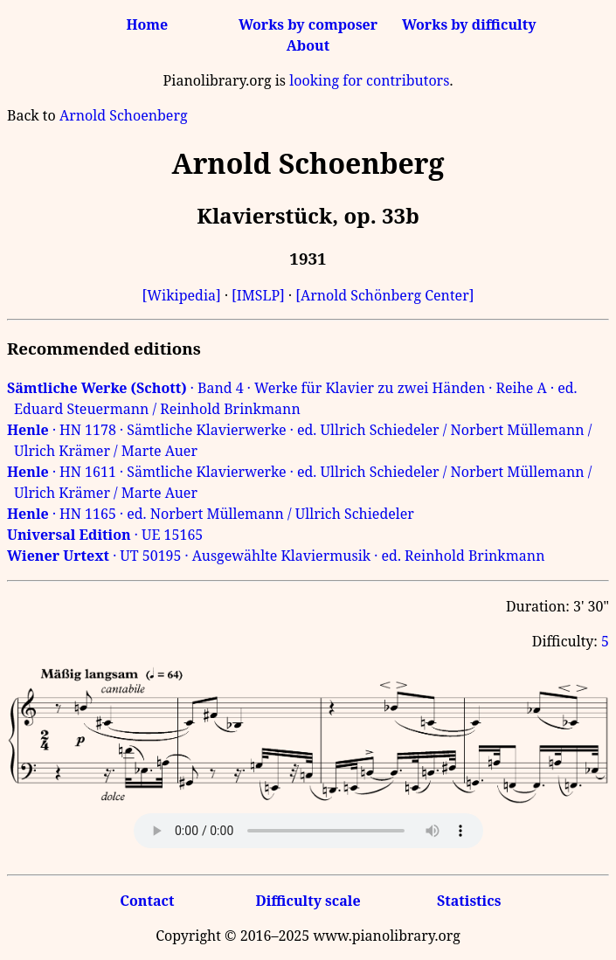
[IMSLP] (258, 295)
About (308, 45)
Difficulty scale (307, 900)
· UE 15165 (105, 534)
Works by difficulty (469, 24)
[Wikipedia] (181, 295)
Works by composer (308, 24)
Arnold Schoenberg (123, 115)
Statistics (469, 900)
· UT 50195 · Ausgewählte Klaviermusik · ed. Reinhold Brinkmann (275, 555)
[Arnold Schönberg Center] (384, 295)
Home (147, 24)
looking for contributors (369, 80)
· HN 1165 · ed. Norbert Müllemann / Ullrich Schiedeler (210, 513)
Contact (147, 900)
